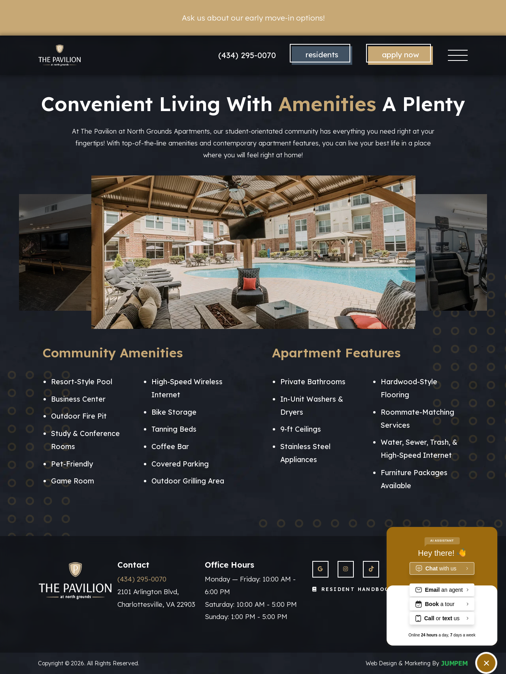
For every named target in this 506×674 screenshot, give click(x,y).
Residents (322, 54)
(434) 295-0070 (247, 55)
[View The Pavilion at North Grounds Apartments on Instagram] (346, 569)
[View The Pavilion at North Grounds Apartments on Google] (320, 569)
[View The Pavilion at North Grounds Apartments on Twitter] (371, 569)
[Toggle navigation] (458, 55)
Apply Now (400, 54)
